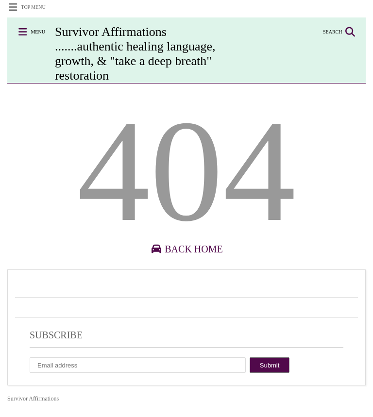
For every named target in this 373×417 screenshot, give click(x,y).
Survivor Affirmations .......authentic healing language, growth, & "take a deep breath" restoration (135, 54)
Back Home (186, 249)
